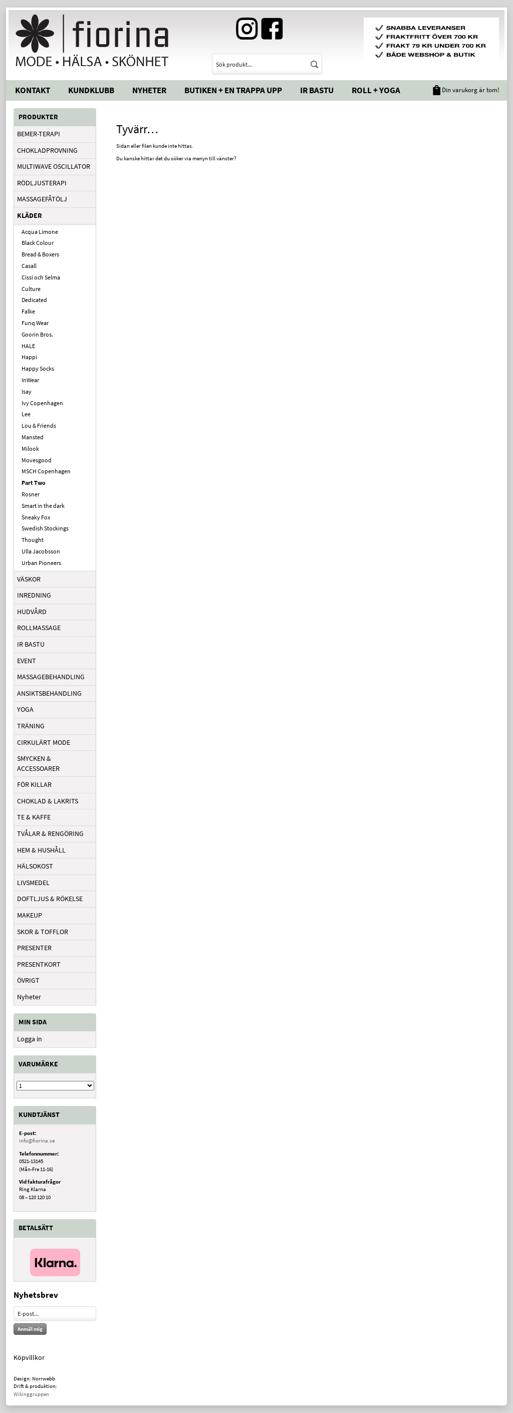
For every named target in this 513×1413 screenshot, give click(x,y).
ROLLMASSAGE (39, 627)
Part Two (34, 482)
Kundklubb (91, 90)
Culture (31, 289)
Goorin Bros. (37, 334)
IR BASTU (31, 644)
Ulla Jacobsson (41, 551)
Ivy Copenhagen (42, 403)
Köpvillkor (29, 1357)
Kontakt (32, 90)
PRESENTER (34, 947)
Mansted (33, 437)
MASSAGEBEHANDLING (51, 676)
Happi (29, 357)
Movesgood (37, 460)
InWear (30, 380)
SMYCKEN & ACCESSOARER (38, 763)
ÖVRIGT (28, 980)
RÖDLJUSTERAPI (42, 182)
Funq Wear (35, 323)
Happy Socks (38, 368)
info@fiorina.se (37, 1140)
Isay (27, 391)
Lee (26, 414)
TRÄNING (31, 725)
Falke (28, 311)
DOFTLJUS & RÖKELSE (50, 898)
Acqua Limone (40, 231)
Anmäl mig (30, 1328)
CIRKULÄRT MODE (43, 742)
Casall (29, 265)
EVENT (26, 660)
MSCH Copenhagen (46, 471)
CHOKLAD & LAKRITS (47, 800)
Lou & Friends (39, 425)
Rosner (31, 494)
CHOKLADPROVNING (47, 150)
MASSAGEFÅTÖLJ (42, 198)
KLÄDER (29, 215)
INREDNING (34, 595)
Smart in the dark (43, 505)
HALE (28, 346)
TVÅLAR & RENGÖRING (50, 833)
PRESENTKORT (39, 964)
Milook (30, 448)
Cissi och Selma (41, 277)
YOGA (25, 709)
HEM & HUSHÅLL (41, 850)
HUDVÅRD (32, 611)
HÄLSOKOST (35, 866)
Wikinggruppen (31, 1393)
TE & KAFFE (34, 816)
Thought (33, 539)
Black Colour (38, 242)
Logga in (29, 1038)
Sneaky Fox (36, 517)
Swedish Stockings (45, 528)
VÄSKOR (29, 579)
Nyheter (149, 90)
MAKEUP (29, 915)
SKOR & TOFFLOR (42, 931)
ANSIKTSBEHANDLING (49, 693)
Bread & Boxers (40, 254)
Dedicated (34, 300)
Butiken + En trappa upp (233, 90)
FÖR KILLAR (34, 784)
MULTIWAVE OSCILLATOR (53, 166)
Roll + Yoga (376, 90)
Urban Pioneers (41, 563)
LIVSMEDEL (33, 882)
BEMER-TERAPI (38, 133)
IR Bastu (317, 90)
